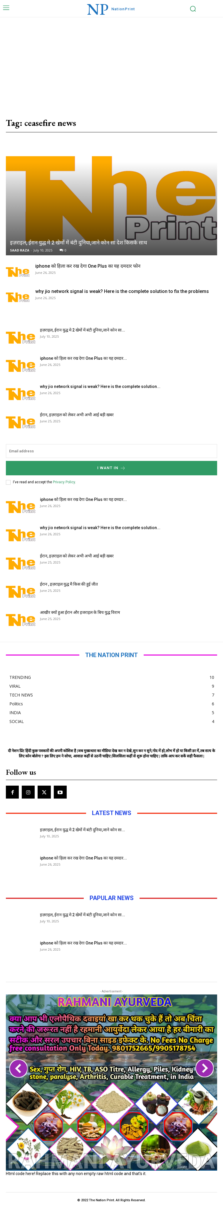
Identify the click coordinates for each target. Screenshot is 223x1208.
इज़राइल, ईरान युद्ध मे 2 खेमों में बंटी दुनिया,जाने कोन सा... (82, 330)
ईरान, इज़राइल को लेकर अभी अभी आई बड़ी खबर (77, 414)
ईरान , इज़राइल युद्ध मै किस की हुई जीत (69, 584)
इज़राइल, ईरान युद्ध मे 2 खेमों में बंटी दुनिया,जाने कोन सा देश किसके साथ (78, 242)
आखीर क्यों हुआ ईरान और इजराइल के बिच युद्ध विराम (80, 612)
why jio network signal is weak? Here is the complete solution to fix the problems (122, 291)
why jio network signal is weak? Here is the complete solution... (100, 386)
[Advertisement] (111, 61)
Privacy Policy (64, 482)
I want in (111, 468)
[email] (111, 451)
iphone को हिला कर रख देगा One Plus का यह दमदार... (83, 358)
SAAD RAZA (19, 250)
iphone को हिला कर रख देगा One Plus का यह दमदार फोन (87, 266)
